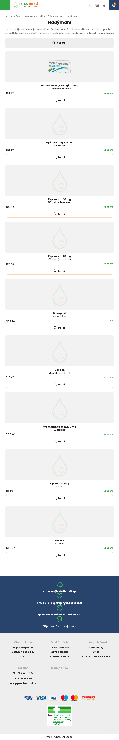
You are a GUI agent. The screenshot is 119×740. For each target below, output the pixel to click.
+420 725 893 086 (23, 678)
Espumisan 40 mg (59, 201)
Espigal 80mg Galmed (59, 144)
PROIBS (59, 542)
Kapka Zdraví (15, 16)
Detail (59, 100)
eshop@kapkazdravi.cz (23, 683)
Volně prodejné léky (35, 16)
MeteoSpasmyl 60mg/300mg (59, 87)
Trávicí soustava (56, 16)
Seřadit (59, 43)
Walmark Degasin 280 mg (59, 428)
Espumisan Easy (59, 485)
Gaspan (60, 371)
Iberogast (59, 314)
